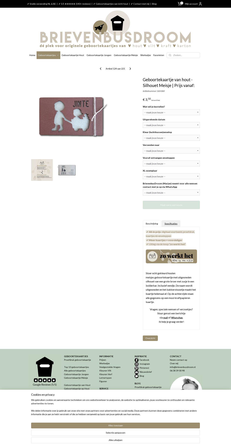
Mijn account (193, 4)
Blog (154, 3)
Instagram (145, 363)
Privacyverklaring (107, 406)
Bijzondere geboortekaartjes (149, 397)
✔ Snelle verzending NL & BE (41, 3)
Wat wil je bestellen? (154, 106)
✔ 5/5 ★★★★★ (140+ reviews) (75, 3)
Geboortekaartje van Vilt (76, 392)
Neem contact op (178, 359)
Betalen (103, 392)
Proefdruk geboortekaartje (77, 359)
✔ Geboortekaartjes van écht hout (110, 3)
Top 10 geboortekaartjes (76, 367)
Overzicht (150, 338)
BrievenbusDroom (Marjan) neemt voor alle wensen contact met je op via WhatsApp (170, 185)
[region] (94, 434)
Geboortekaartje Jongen (99, 55)
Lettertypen (105, 377)
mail (165, 317)
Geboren (68, 410)
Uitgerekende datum (154, 119)
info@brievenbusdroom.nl (183, 367)
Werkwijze (145, 55)
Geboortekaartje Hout (73, 55)
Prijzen (102, 359)
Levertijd (103, 395)
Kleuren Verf (105, 374)
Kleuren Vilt (105, 370)
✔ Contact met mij (140, 3)
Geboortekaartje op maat (147, 394)
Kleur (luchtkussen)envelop (157, 132)
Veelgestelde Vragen (109, 367)
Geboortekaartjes (48, 55)
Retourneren (105, 399)
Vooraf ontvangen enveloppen (159, 157)
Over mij (174, 363)
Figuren (103, 381)
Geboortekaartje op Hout (77, 388)
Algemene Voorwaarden (111, 403)
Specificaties (171, 223)
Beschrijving (152, 223)
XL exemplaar (150, 170)
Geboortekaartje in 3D (75, 403)
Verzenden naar (151, 145)
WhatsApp (177, 317)
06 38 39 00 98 (177, 370)
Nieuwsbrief (146, 371)
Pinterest (144, 367)
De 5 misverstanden (145, 401)
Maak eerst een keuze (171, 204)
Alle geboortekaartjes (75, 370)
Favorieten (158, 55)
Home (32, 55)
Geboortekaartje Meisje (126, 55)
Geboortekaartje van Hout (77, 385)
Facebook (144, 359)
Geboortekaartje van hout (148, 390)
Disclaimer (104, 410)
